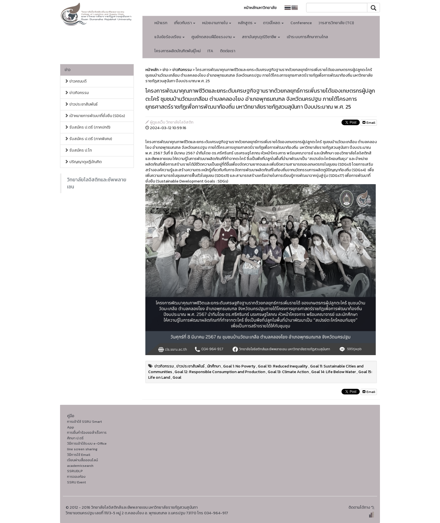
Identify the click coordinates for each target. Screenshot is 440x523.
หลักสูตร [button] (247, 23)
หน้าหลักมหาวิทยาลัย (260, 8)
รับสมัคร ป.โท (78, 150)
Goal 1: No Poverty (239, 366)
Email (368, 122)
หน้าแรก (160, 23)
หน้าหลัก (152, 70)
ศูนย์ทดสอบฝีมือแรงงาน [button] (213, 37)
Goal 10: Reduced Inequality (283, 366)
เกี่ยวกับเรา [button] (184, 23)
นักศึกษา (214, 366)
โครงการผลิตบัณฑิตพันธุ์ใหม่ (177, 51)
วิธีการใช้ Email (78, 454)
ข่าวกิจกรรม (77, 93)
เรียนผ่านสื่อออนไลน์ (82, 460)
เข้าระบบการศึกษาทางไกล (307, 37)
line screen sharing (82, 449)
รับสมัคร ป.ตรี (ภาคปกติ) (87, 127)
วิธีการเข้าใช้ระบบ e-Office (87, 443)
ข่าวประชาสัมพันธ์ (81, 104)
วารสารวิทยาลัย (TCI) (336, 23)
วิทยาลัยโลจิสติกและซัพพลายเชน (96, 183)
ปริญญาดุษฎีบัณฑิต (83, 162)
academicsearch (80, 465)
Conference (301, 23)
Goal (177, 377)
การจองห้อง (76, 476)
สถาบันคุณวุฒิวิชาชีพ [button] (261, 37)
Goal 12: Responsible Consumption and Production (220, 372)
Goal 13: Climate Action (288, 372)
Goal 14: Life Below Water (333, 372)
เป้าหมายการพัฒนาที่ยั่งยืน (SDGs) (95, 116)
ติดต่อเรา (227, 51)
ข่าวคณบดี (75, 81)
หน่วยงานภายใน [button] (216, 23)
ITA (210, 51)
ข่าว (67, 70)
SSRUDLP (75, 471)
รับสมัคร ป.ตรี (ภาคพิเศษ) (88, 139)
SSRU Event (76, 482)
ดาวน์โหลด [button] (273, 23)
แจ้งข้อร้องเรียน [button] (169, 37)
